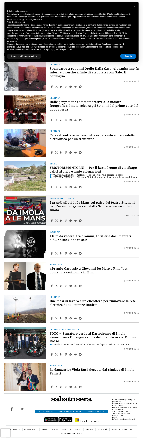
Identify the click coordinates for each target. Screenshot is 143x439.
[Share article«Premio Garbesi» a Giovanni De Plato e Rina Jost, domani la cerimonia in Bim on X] (57, 285)
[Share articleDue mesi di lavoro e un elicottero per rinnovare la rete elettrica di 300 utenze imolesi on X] (57, 318)
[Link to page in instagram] (23, 409)
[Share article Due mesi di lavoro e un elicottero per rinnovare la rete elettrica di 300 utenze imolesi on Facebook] (52, 318)
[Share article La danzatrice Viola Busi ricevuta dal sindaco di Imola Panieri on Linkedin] (61, 386)
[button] (135, 6)
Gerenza (89, 429)
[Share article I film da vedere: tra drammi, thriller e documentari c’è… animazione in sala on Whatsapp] (71, 253)
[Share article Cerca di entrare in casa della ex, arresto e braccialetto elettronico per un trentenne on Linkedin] (61, 152)
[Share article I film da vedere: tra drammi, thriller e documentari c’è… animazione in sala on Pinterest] (66, 253)
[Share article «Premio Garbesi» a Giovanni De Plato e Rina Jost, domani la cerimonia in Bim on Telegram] (80, 285)
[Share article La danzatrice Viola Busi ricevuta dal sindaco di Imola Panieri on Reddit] (76, 386)
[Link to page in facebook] (11, 409)
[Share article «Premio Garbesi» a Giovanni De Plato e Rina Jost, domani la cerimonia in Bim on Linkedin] (61, 285)
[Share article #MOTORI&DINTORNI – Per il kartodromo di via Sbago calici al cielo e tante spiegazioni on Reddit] (76, 187)
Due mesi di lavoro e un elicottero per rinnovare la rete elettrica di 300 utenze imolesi (93, 303)
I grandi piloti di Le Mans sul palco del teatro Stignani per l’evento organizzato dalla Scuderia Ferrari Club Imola (92, 206)
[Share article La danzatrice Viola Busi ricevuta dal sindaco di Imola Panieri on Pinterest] (66, 386)
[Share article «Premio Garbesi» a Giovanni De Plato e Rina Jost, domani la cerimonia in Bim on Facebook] (52, 285)
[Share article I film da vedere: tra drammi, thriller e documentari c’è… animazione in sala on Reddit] (76, 253)
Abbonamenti (31, 429)
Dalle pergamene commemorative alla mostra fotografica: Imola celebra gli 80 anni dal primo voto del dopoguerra (94, 105)
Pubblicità (102, 429)
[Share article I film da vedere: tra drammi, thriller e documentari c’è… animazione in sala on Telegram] (80, 253)
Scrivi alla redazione (71, 434)
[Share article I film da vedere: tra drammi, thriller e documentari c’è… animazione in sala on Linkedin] (61, 253)
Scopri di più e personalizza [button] (24, 56)
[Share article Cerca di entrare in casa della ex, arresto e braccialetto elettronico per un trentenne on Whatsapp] (71, 152)
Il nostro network (87, 421)
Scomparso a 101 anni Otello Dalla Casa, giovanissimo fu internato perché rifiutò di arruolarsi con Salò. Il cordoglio (94, 72)
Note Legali (76, 429)
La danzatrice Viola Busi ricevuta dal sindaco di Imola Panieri (92, 371)
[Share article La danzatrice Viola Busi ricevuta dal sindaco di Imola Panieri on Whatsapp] (71, 386)
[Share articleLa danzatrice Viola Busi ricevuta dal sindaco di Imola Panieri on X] (57, 386)
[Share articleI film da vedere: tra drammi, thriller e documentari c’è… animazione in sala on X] (57, 253)
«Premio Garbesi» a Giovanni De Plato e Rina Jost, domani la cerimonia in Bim (89, 270)
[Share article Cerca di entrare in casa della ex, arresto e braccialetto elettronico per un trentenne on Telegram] (80, 152)
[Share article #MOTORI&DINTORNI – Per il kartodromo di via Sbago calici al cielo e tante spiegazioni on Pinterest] (66, 187)
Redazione (15, 429)
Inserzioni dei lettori (122, 429)
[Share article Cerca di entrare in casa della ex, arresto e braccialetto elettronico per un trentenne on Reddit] (76, 152)
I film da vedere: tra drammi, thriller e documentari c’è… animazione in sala (90, 238)
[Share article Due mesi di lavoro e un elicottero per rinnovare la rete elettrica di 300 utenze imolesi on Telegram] (80, 318)
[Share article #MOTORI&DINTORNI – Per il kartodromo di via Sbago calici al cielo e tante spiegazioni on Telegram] (80, 187)
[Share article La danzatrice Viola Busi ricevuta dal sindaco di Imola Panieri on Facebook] (52, 386)
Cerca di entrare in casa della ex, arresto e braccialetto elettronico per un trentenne (92, 137)
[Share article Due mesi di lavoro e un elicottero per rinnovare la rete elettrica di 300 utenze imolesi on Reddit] (76, 318)
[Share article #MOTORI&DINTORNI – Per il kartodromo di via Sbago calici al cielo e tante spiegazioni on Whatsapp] (71, 187)
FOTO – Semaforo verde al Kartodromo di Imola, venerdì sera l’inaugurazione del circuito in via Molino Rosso (93, 337)
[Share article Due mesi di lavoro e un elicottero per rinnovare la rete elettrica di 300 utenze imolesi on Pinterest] (66, 318)
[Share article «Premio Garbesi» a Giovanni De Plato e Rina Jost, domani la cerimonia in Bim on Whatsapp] (71, 285)
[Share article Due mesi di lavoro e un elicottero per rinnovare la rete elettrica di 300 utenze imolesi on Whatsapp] (71, 318)
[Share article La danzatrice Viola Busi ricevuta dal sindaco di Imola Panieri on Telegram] (80, 386)
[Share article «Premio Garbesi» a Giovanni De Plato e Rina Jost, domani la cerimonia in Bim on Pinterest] (66, 285)
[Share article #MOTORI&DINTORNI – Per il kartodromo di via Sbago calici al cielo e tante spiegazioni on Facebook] (52, 187)
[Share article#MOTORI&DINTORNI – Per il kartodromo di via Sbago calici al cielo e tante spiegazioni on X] (57, 187)
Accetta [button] (128, 56)
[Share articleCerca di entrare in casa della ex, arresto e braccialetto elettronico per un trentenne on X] (57, 152)
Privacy (45, 429)
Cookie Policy (59, 429)
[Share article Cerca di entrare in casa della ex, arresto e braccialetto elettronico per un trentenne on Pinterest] (66, 152)
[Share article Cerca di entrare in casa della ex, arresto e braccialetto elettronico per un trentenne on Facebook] (52, 152)
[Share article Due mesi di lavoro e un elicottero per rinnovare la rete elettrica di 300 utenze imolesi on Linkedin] (61, 318)
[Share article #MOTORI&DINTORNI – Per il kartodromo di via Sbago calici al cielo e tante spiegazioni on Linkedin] (61, 187)
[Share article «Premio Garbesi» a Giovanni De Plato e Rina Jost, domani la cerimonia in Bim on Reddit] (76, 285)
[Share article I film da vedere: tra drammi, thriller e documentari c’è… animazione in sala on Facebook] (52, 253)
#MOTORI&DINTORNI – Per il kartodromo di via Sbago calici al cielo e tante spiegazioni (93, 169)
